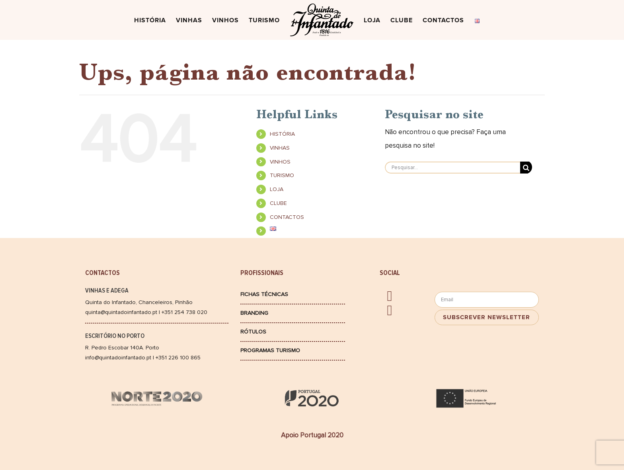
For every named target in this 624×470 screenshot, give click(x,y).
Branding (254, 313)
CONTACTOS (287, 217)
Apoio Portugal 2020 (312, 435)
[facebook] (389, 296)
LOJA (276, 189)
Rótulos (253, 331)
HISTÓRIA (282, 134)
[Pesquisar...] (452, 168)
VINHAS (280, 147)
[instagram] (389, 310)
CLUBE (278, 203)
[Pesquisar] (526, 168)
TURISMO (282, 175)
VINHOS (280, 161)
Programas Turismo (270, 350)
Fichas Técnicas (264, 294)
